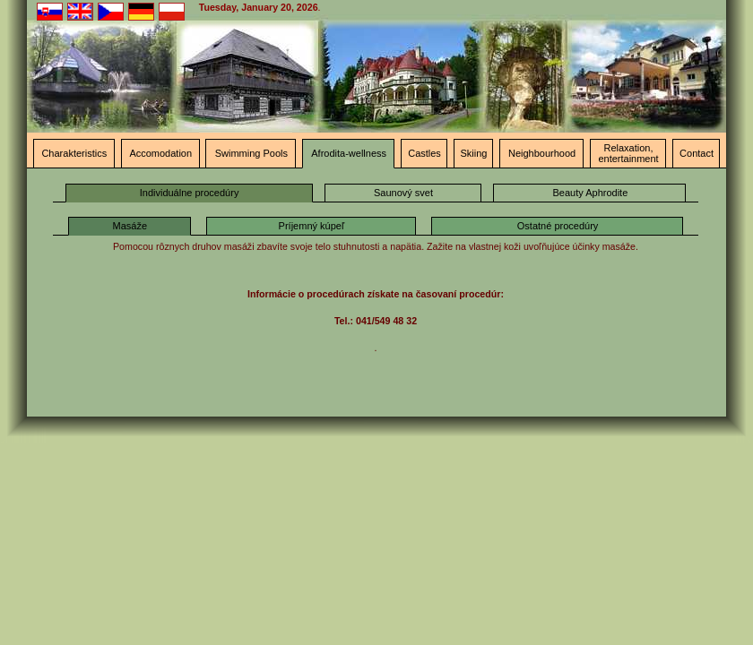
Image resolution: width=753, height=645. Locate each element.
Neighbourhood (542, 153)
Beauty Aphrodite (590, 192)
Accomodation (160, 153)
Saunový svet (403, 192)
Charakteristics (74, 153)
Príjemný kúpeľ (312, 225)
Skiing (474, 153)
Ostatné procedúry (558, 225)
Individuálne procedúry (189, 192)
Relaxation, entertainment (628, 153)
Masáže (130, 225)
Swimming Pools (251, 153)
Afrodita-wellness (348, 153)
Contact (696, 153)
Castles (424, 153)
